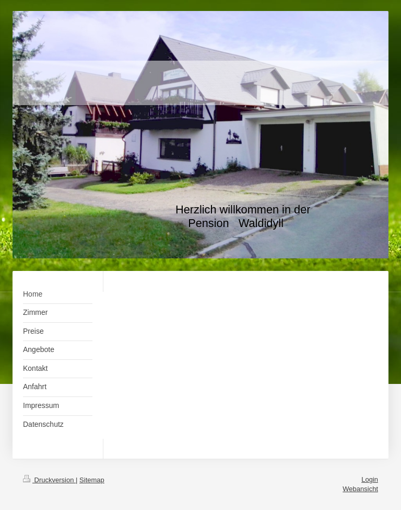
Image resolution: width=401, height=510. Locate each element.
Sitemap (91, 480)
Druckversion (49, 480)
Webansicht (360, 489)
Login (369, 479)
